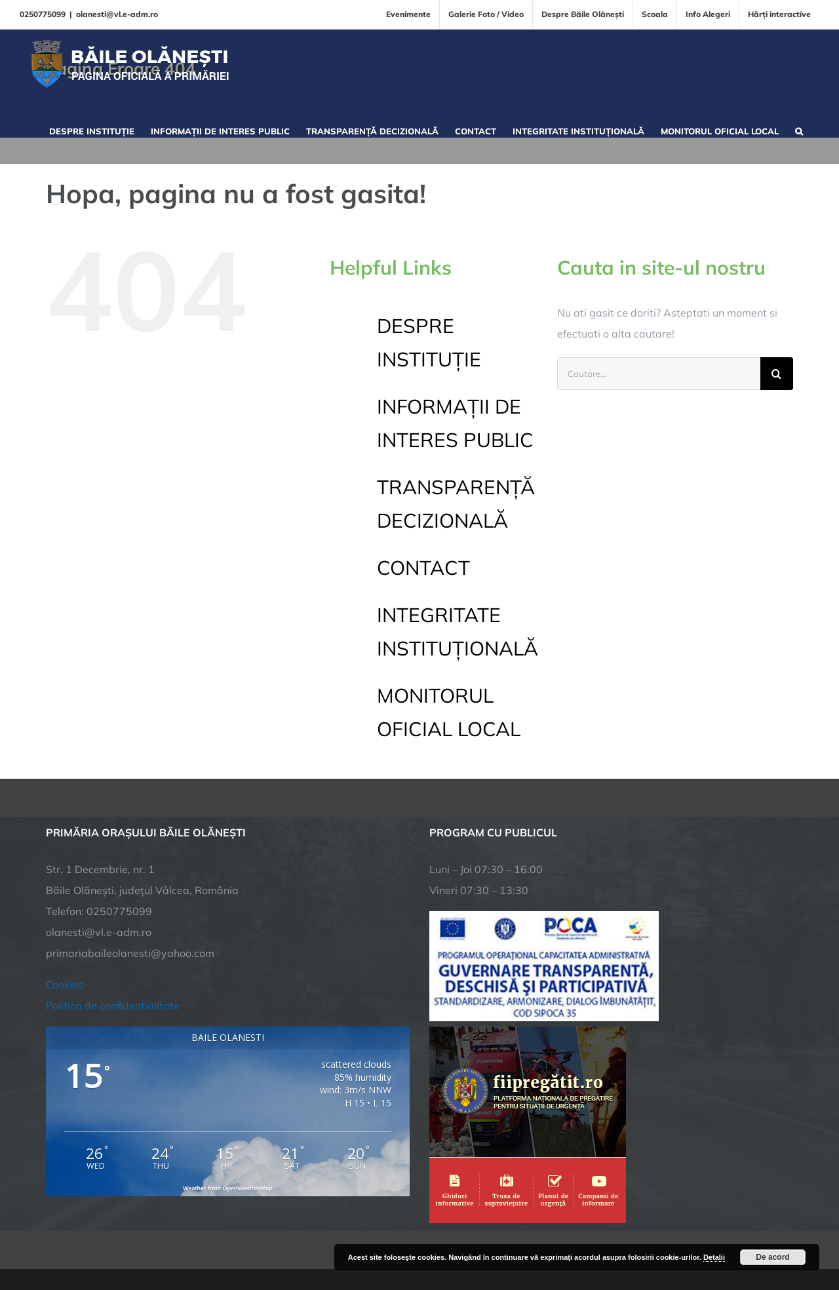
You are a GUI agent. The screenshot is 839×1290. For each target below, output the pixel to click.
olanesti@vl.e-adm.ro (117, 14)
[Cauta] (776, 373)
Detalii (714, 1257)
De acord (772, 1257)
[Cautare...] (658, 373)
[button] (799, 129)
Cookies (64, 904)
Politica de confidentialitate (113, 925)
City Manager (251, 1239)
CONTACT (423, 567)
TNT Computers (189, 1239)
